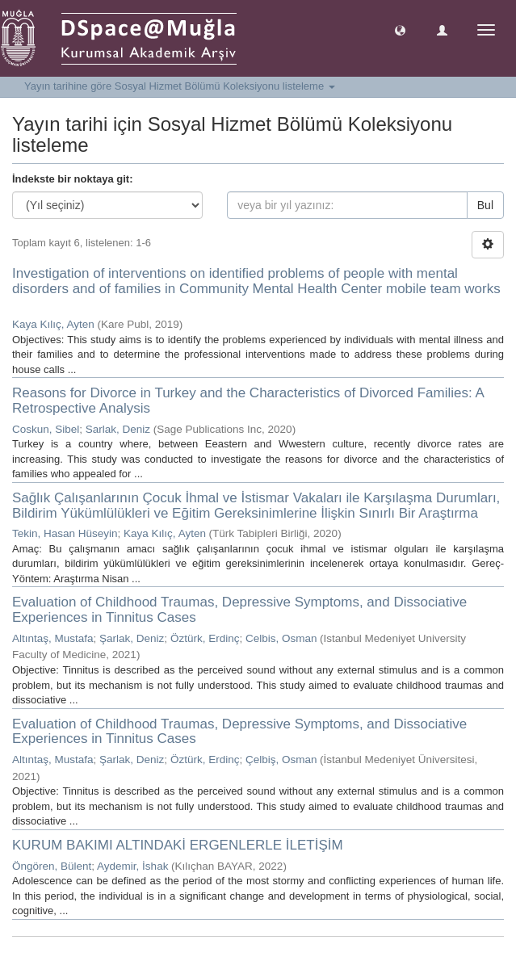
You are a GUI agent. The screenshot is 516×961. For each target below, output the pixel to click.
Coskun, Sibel (45, 429)
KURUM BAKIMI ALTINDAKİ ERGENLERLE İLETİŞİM (177, 845)
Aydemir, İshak (132, 866)
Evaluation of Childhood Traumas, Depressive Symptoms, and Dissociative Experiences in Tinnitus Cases (239, 609)
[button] (400, 29)
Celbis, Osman (281, 638)
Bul (485, 205)
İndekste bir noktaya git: (72, 179)
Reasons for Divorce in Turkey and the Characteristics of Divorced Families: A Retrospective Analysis (248, 400)
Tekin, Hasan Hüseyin (65, 533)
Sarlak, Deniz (118, 429)
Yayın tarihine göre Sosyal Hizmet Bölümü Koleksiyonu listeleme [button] (179, 86)
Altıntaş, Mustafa (53, 638)
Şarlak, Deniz (131, 638)
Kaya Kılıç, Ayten (53, 324)
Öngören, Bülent (51, 866)
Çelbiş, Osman (281, 759)
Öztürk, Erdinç (205, 638)
